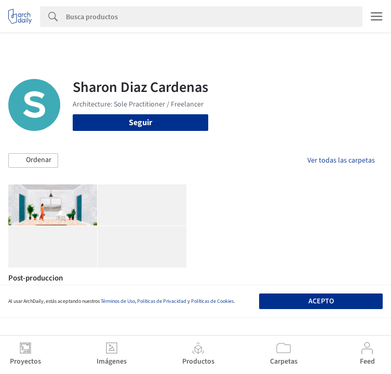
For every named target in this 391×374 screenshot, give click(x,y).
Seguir (140, 122)
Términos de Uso (118, 301)
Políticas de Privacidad (161, 301)
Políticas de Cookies (212, 301)
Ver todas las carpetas (341, 160)
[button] (33, 160)
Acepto (321, 301)
